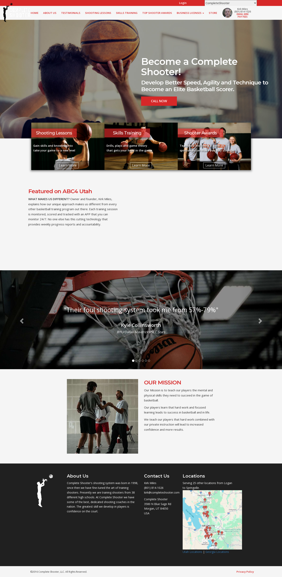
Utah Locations (192, 552)
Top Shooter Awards (157, 13)
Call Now (159, 101)
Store (213, 13)
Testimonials (70, 13)
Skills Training (127, 13)
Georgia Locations (217, 552)
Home (34, 13)
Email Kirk (243, 14)
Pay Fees (243, 16)
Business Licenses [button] (190, 13)
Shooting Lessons (98, 13)
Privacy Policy (245, 571)
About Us (49, 13)
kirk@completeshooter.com (161, 492)
